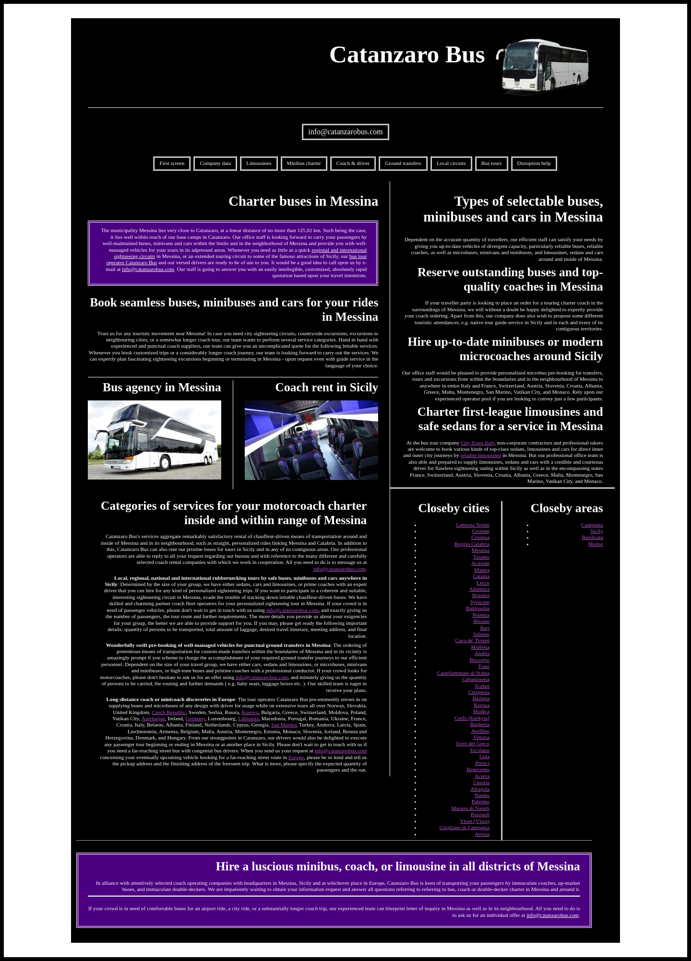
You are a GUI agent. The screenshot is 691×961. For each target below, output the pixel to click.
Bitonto (481, 621)
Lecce (483, 583)
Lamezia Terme (473, 524)
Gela (484, 756)
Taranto (481, 557)
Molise (595, 544)
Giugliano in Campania (464, 827)
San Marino (284, 724)
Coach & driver (353, 163)
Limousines (258, 163)
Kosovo (250, 712)
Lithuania (248, 718)
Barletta (481, 698)
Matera (481, 570)
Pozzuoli (480, 814)
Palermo (480, 801)
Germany (195, 718)
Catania (481, 576)
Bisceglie (479, 660)
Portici (482, 763)
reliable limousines (481, 455)
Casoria (481, 782)
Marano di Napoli (471, 808)
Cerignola (478, 692)
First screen (171, 163)
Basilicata (592, 537)
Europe (296, 757)
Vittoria (481, 737)
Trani (483, 666)
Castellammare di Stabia (463, 673)
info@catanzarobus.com (345, 132)
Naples (482, 795)
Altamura (479, 589)
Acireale (480, 563)
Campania (592, 524)
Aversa (482, 834)
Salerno (481, 634)
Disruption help (534, 163)
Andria (482, 653)
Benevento (477, 769)
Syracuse (479, 602)
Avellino (480, 731)
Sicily (597, 531)
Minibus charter (304, 163)
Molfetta (480, 647)
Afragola (479, 789)
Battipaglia (477, 608)
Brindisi (480, 595)
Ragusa (481, 705)
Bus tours (491, 163)
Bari (484, 628)
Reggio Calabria (471, 544)
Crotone (480, 531)
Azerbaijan (153, 718)
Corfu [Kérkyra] (471, 718)
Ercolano (479, 750)
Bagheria (479, 724)
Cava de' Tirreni (472, 640)
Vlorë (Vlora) (474, 821)
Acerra (482, 776)
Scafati (482, 686)
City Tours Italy (477, 442)
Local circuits (451, 163)
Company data (215, 163)
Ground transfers (403, 163)
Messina (480, 550)
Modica (481, 711)
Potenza (481, 615)
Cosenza (480, 537)
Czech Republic (169, 712)
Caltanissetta (475, 679)
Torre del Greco (472, 743)
